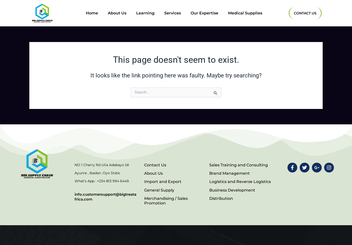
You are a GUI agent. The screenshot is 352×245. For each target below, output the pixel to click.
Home (92, 13)
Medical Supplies (245, 13)
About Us (117, 13)
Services (172, 13)
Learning (145, 13)
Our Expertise (204, 13)
